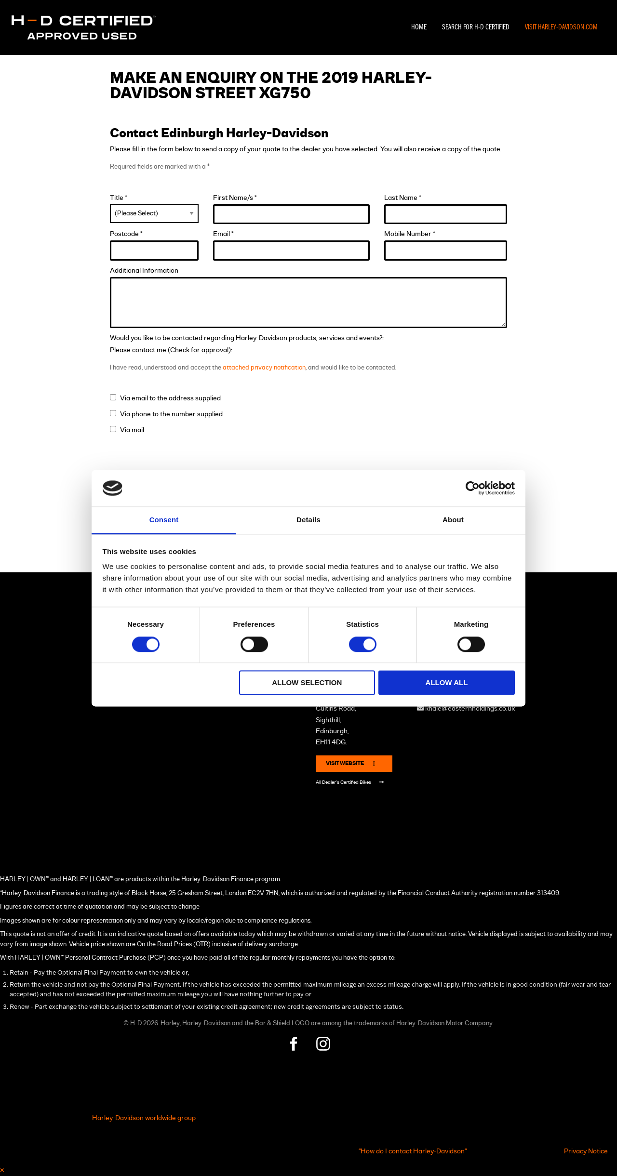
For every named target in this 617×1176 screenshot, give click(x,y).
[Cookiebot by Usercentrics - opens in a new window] (472, 488)
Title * (154, 208)
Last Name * (445, 209)
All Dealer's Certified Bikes (350, 782)
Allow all (447, 683)
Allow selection (307, 683)
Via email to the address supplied (170, 398)
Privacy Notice (586, 1151)
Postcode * (154, 245)
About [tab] (453, 520)
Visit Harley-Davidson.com (561, 27)
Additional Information (308, 297)
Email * (291, 245)
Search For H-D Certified (476, 27)
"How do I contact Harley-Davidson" (413, 1151)
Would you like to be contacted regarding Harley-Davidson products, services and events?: (247, 338)
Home (419, 27)
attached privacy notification (264, 368)
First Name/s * (291, 209)
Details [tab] (308, 520)
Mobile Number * (445, 245)
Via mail (132, 430)
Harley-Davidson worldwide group (144, 1118)
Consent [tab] (164, 520)
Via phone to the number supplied (171, 414)
